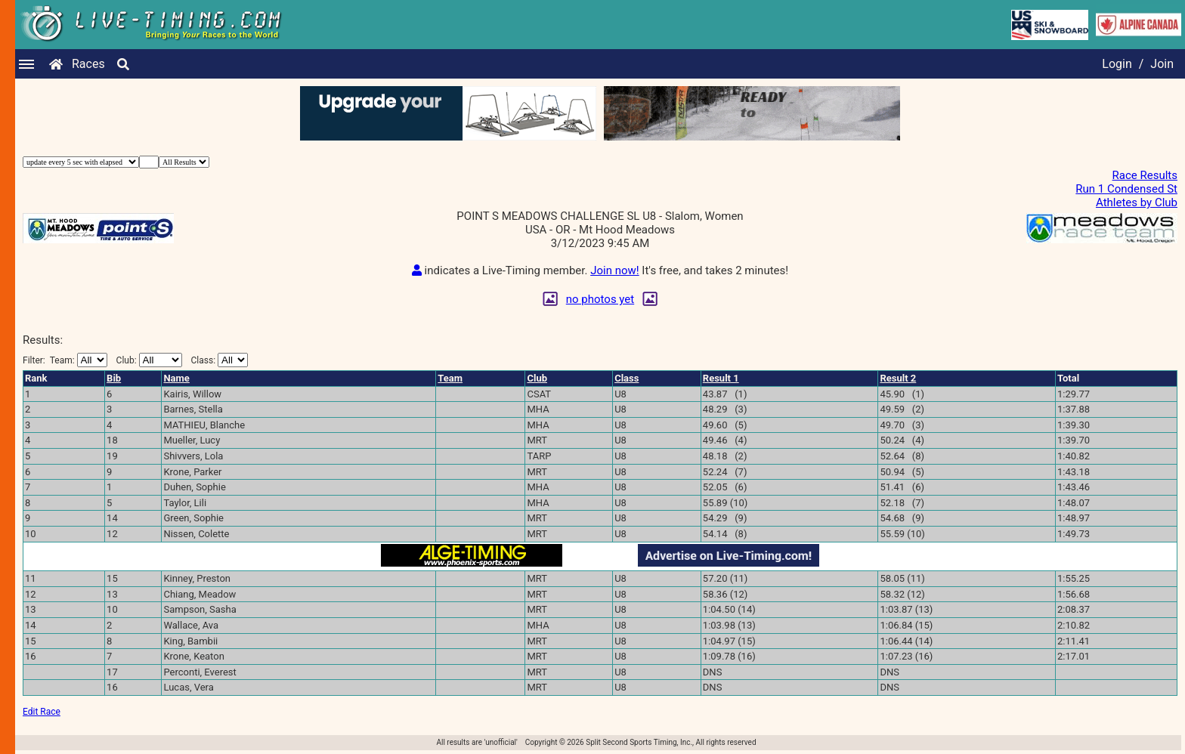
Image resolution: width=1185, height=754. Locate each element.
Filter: (65, 360)
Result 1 (721, 378)
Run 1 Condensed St (1126, 189)
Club (537, 378)
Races (88, 64)
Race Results (1144, 175)
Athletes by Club (1136, 202)
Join (1162, 64)
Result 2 (898, 378)
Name (176, 378)
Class (626, 378)
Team (450, 378)
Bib (114, 378)
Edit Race (41, 711)
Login (1116, 64)
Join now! (614, 270)
